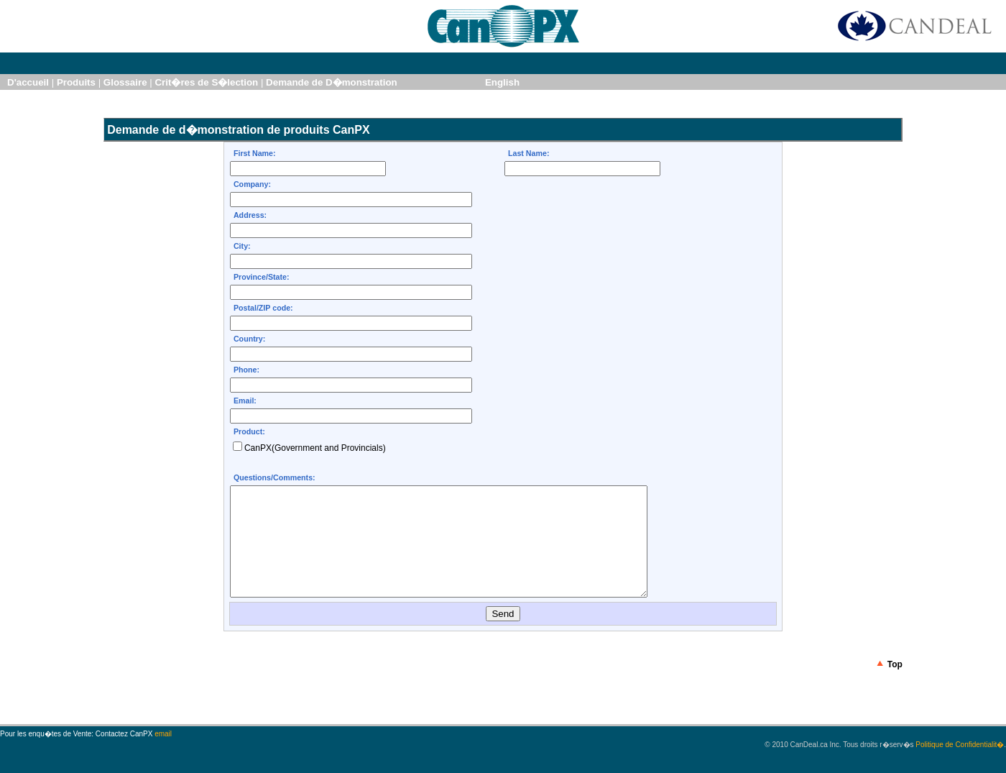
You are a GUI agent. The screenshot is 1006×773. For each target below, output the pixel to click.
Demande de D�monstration (331, 82)
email (163, 755)
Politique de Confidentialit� (959, 766)
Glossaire (125, 82)
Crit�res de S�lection (206, 82)
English (502, 82)
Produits (76, 82)
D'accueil (28, 82)
